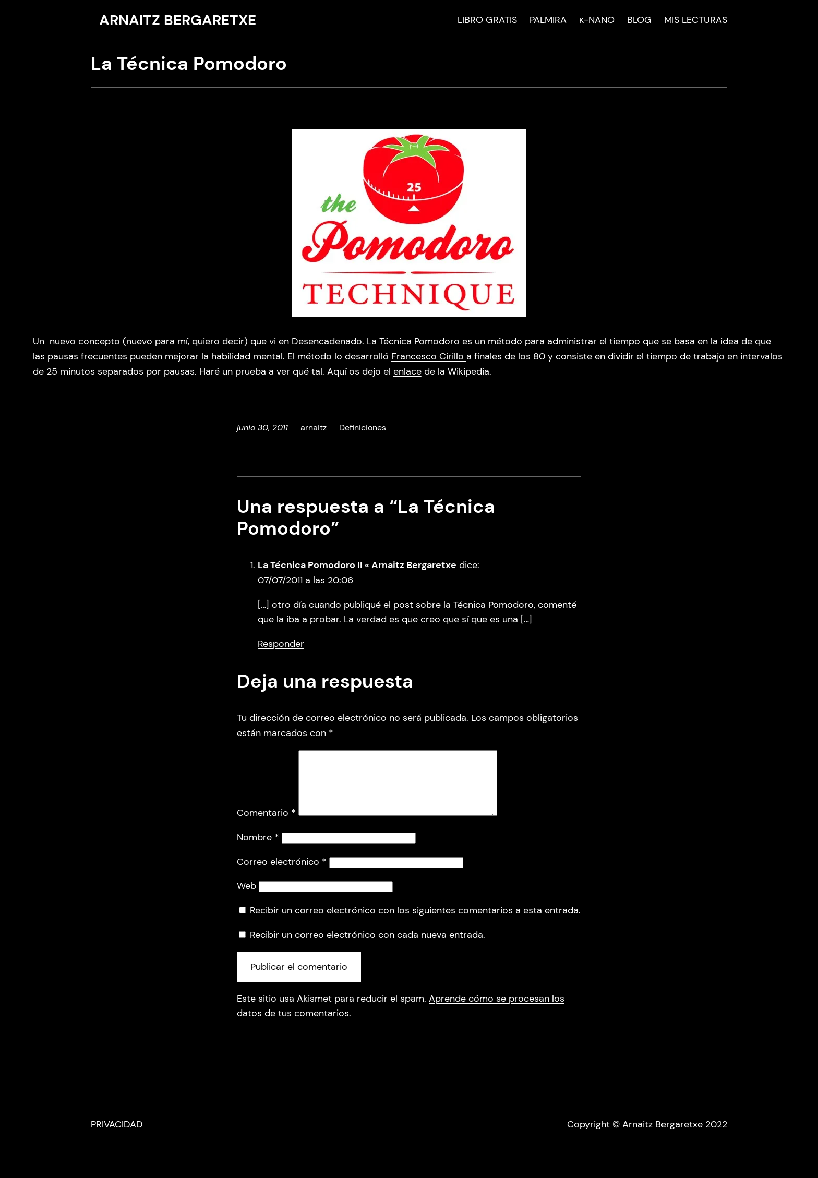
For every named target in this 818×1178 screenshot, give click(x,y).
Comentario (266, 825)
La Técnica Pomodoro (413, 341)
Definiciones (362, 427)
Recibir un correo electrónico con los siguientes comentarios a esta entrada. (415, 923)
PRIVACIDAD (117, 1137)
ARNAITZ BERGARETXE (177, 20)
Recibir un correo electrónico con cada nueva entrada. (367, 947)
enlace (407, 371)
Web (246, 898)
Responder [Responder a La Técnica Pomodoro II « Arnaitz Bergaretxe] (281, 644)
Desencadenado (327, 341)
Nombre (258, 850)
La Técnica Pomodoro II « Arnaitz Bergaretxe (357, 565)
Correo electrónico (282, 874)
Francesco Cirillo (428, 356)
